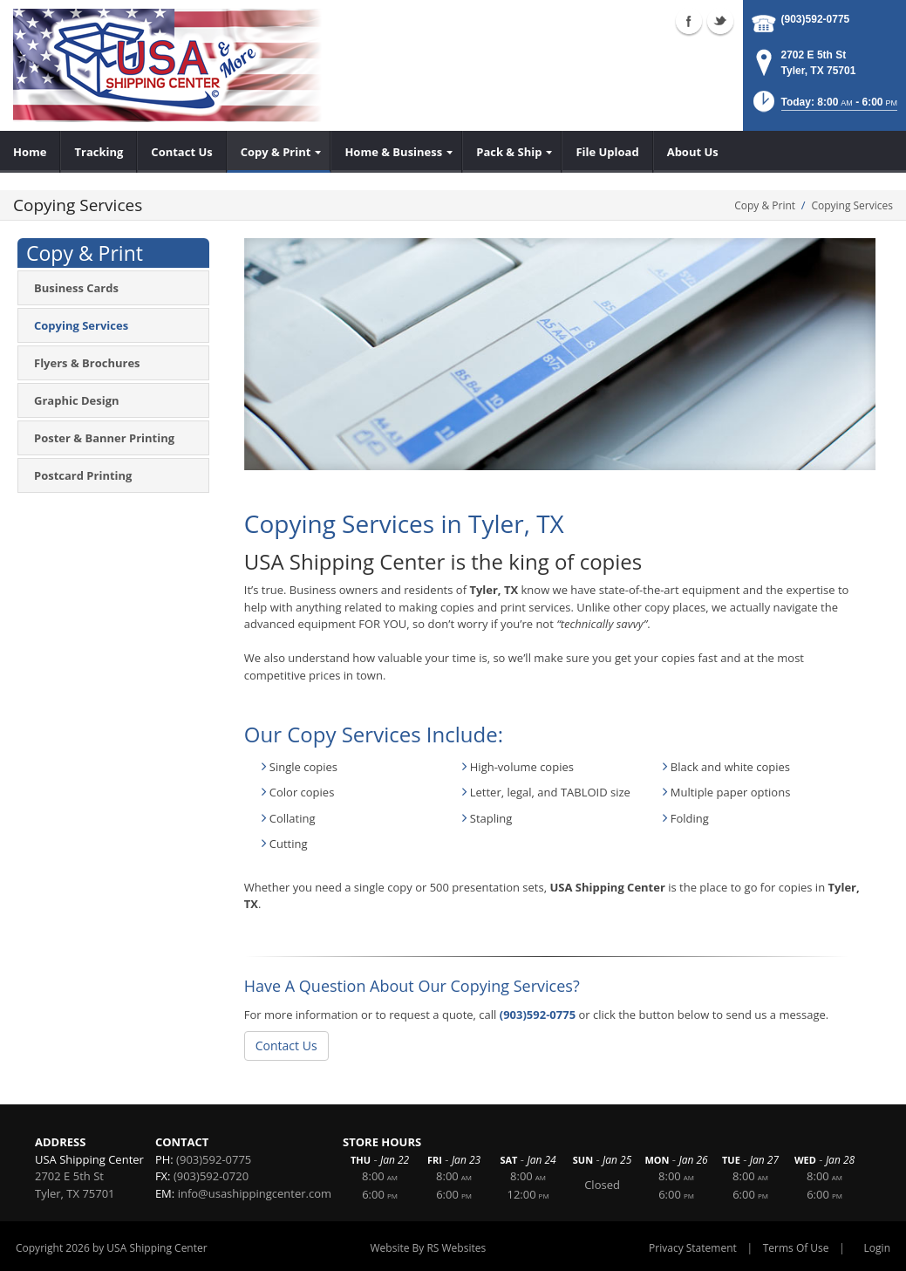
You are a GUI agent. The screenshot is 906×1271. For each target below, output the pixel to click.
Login (877, 1247)
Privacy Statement (693, 1247)
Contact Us (286, 1045)
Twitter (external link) (720, 21)
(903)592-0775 (815, 19)
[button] (823, 107)
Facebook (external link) (689, 21)
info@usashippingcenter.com (254, 1193)
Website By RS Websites (429, 1247)
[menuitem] (30, 152)
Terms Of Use (796, 1247)
